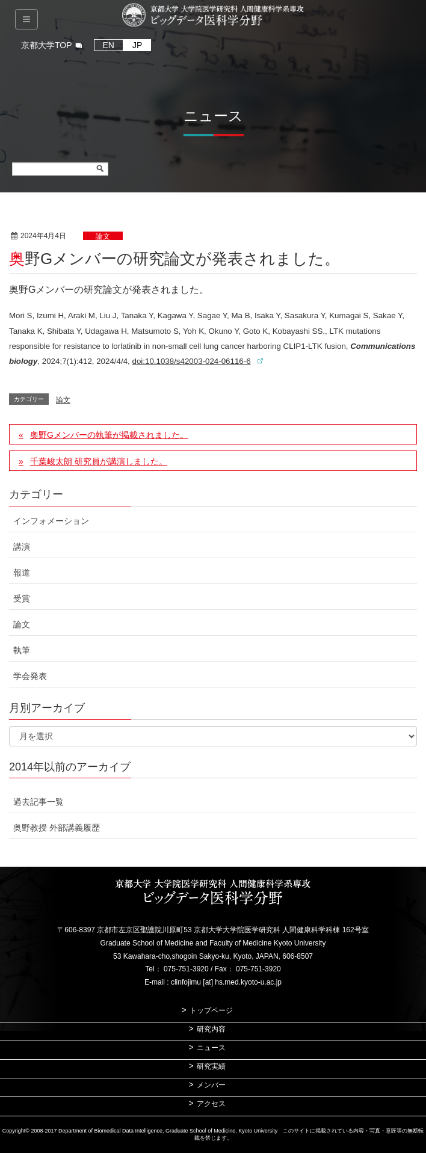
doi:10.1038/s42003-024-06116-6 (191, 361)
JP (137, 45)
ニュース (211, 1048)
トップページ (211, 1010)
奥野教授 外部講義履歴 (56, 827)
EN (108, 45)
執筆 (21, 650)
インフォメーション (51, 521)
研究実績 (211, 1066)
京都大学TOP (46, 45)
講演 (21, 547)
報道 (21, 572)
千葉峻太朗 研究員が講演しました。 (98, 461)
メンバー (211, 1085)
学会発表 (30, 676)
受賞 (21, 598)
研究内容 (211, 1029)
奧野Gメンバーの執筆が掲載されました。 (109, 435)
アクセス (211, 1103)
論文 (103, 236)
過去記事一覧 (38, 802)
